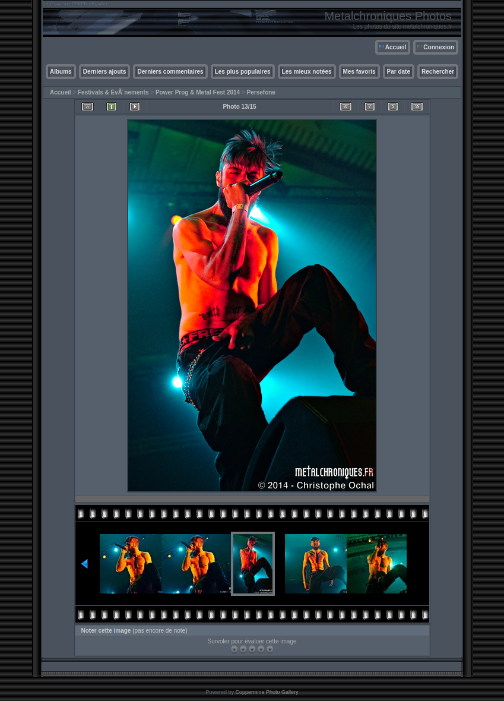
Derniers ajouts (104, 71)
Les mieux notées (307, 71)
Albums (61, 71)
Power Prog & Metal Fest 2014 (198, 92)
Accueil (396, 47)
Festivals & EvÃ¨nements (113, 92)
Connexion (438, 47)
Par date (398, 71)
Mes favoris (359, 71)
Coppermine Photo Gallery (266, 692)
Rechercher (437, 71)
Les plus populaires (243, 71)
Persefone (261, 92)
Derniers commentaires (170, 71)
